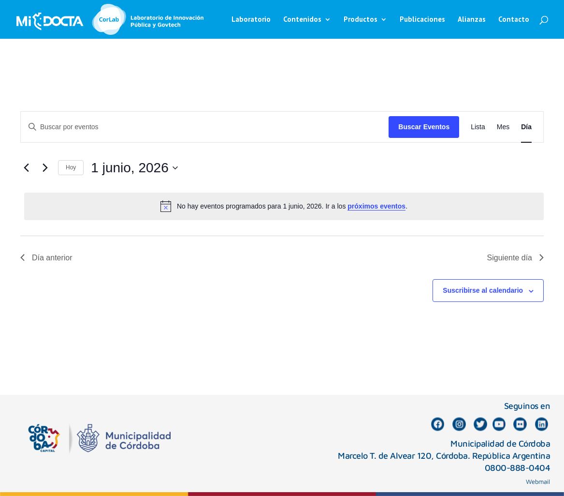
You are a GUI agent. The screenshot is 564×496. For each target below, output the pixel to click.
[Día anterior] (26, 168)
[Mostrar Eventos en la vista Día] (526, 127)
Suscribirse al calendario (483, 290)
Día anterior (46, 258)
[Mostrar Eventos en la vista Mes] (503, 127)
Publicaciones (422, 20)
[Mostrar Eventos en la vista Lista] (478, 127)
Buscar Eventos (423, 127)
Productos (360, 20)
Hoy (71, 167)
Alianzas (472, 20)
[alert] (284, 206)
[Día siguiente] (45, 168)
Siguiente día (515, 258)
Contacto (513, 20)
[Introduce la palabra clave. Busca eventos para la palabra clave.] (205, 127)
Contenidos (302, 20)
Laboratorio (251, 20)
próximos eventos (376, 206)
